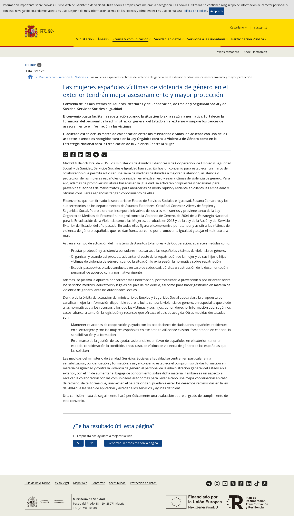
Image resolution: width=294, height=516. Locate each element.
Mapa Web (80, 483)
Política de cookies (195, 11)
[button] (84, 38)
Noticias (80, 77)
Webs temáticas (228, 52)
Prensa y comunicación (54, 77)
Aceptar (216, 11)
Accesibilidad (117, 483)
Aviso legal (62, 483)
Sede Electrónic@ (255, 52)
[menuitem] (84, 38)
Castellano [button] (239, 27)
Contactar (98, 483)
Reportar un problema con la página (133, 443)
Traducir (32, 65)
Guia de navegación (37, 483)
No (91, 443)
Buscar (258, 28)
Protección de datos (143, 483)
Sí (78, 443)
